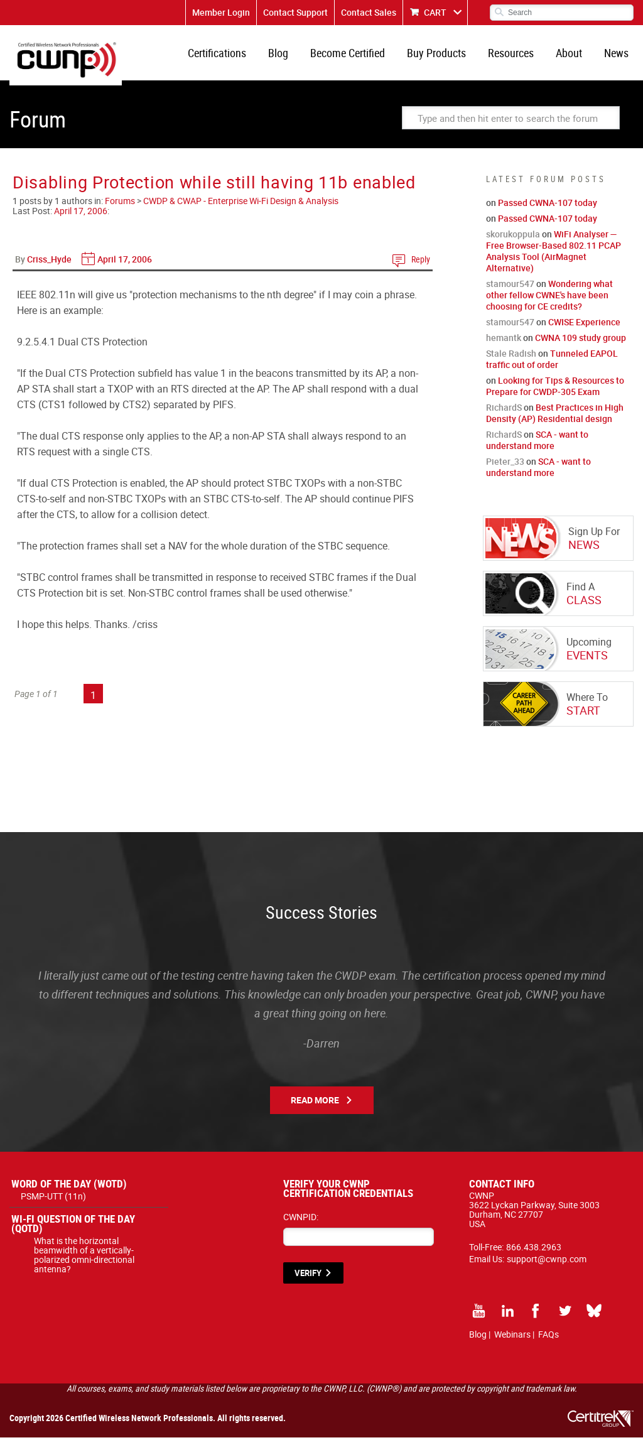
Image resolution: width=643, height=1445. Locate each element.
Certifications (233, 56)
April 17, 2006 (80, 218)
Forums (120, 208)
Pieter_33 (505, 469)
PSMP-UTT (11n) (53, 1204)
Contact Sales (368, 12)
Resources (517, 56)
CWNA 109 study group (580, 345)
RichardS (504, 415)
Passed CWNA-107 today (547, 210)
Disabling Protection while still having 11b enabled (214, 189)
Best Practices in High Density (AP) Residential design (555, 420)
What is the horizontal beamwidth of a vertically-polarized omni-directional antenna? (84, 1262)
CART (435, 12)
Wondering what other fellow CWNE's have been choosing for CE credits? (549, 302)
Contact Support (295, 12)
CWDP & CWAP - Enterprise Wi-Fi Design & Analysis (240, 208)
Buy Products (445, 56)
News (617, 56)
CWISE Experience (584, 329)
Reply (420, 267)
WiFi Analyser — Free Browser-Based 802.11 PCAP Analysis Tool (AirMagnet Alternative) (553, 258)
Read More (315, 1107)
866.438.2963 (533, 1254)
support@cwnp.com (546, 1266)
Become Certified (359, 56)
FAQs (548, 1342)
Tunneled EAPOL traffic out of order (552, 366)
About (572, 56)
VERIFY (308, 1280)
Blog (292, 56)
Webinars (512, 1342)
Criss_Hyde (49, 267)
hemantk (503, 345)
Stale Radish (511, 361)
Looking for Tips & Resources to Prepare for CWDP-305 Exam (555, 393)
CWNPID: (300, 1224)
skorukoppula (513, 241)
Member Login (221, 12)
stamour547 (510, 291)
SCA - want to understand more (537, 447)
